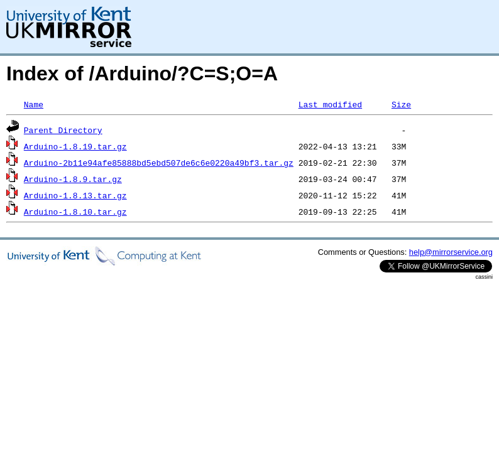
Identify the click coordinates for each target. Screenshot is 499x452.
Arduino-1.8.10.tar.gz (75, 211)
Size (401, 104)
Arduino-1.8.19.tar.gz (75, 146)
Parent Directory (63, 130)
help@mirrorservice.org (451, 252)
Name (33, 104)
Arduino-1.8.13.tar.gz (75, 195)
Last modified (330, 104)
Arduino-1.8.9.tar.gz (73, 179)
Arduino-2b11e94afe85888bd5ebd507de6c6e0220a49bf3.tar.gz (158, 162)
